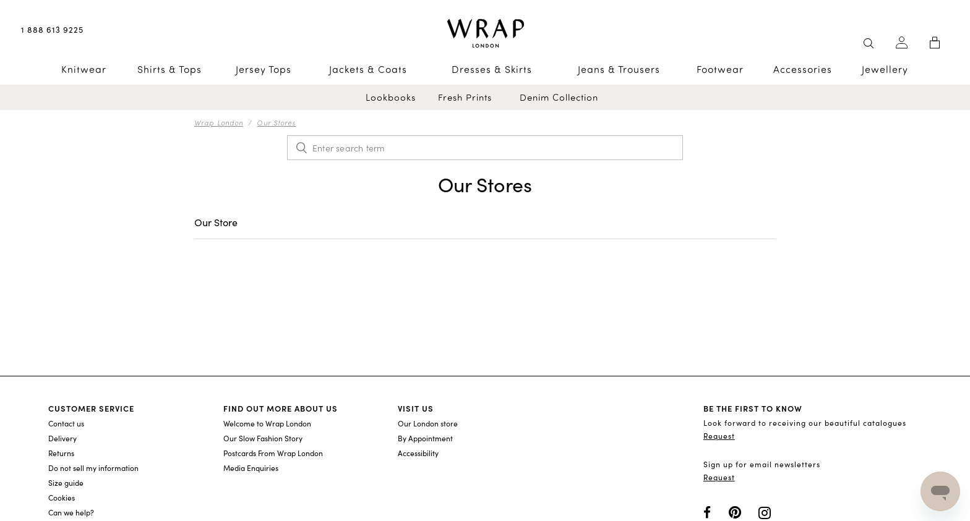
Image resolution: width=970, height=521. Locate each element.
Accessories (802, 69)
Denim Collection (559, 97)
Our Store (216, 222)
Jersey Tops (263, 69)
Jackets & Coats (368, 69)
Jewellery (885, 69)
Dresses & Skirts (492, 69)
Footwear (720, 69)
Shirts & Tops (169, 69)
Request (719, 435)
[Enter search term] (485, 147)
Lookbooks (391, 97)
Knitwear (83, 69)
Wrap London (218, 122)
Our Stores (276, 122)
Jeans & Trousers (619, 69)
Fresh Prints (465, 97)
